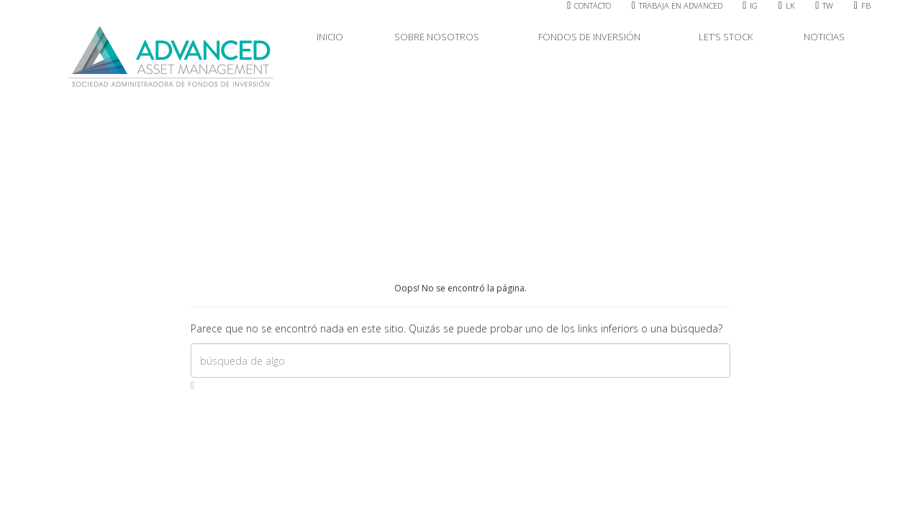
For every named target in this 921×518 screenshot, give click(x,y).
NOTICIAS (824, 36)
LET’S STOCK (726, 36)
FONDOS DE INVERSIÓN (593, 36)
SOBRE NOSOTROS (440, 36)
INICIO (330, 36)
